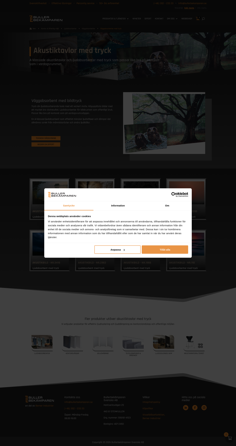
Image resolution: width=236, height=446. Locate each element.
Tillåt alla (165, 249)
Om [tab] (167, 205)
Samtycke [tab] (69, 205)
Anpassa (117, 249)
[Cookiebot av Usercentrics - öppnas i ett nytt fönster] (173, 194)
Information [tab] (118, 205)
